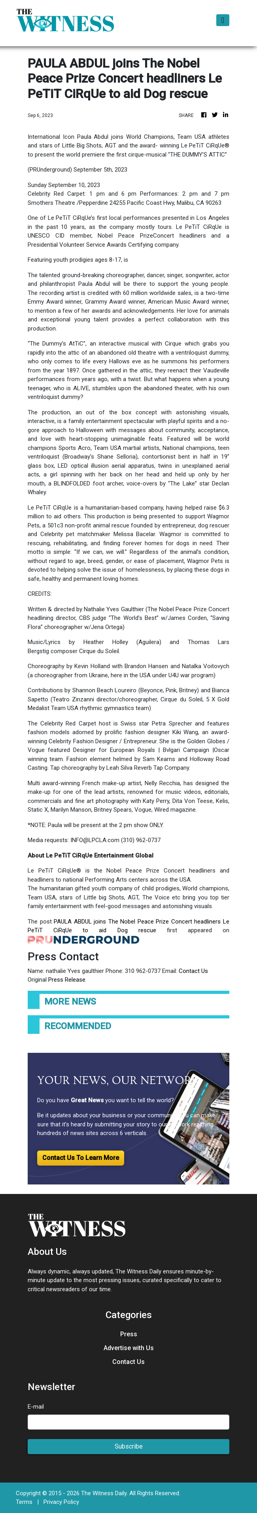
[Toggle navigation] (222, 20)
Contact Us (193, 971)
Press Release (66, 979)
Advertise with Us (129, 1348)
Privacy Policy (61, 1501)
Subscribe (129, 1446)
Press (128, 1334)
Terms (24, 1501)
